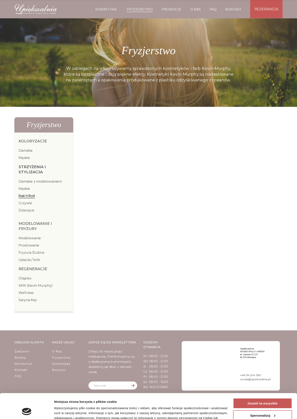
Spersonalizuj (262, 392)
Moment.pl (23, 364)
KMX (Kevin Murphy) (36, 286)
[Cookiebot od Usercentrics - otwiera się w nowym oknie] (27, 411)
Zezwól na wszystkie (263, 380)
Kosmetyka (61, 364)
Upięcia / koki (29, 260)
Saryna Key (28, 300)
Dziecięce (26, 210)
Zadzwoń (21, 351)
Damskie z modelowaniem (40, 181)
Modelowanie (30, 238)
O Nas (57, 351)
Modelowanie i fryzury (35, 226)
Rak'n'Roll (27, 196)
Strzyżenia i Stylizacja (32, 169)
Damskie (26, 151)
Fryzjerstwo (61, 357)
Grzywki (25, 203)
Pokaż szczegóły (66, 411)
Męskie (24, 158)
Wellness (26, 293)
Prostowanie (29, 245)
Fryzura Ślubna (31, 253)
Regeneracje (33, 269)
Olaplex (25, 278)
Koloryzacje (33, 141)
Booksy (20, 357)
